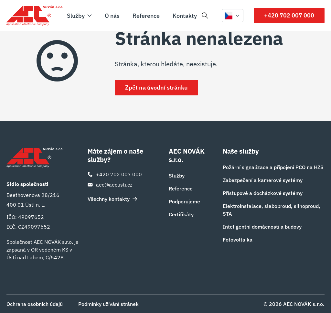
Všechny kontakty (112, 199)
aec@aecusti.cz (110, 184)
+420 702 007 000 (289, 15)
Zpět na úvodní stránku (156, 87)
